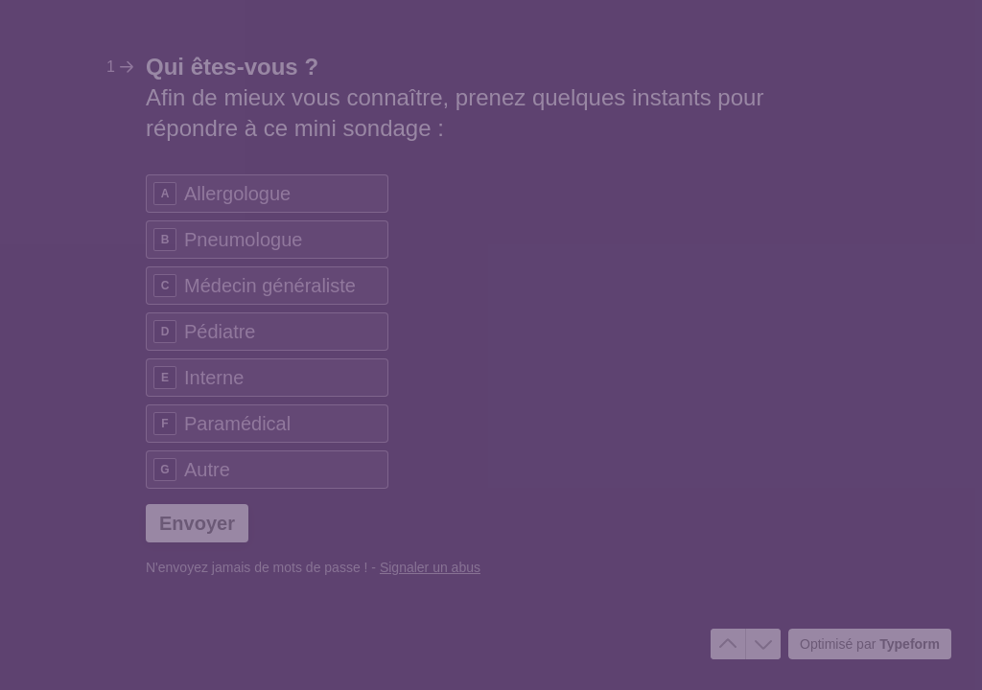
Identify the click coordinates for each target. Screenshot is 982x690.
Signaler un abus (430, 567)
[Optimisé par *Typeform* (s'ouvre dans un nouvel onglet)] (869, 644)
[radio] (267, 193)
